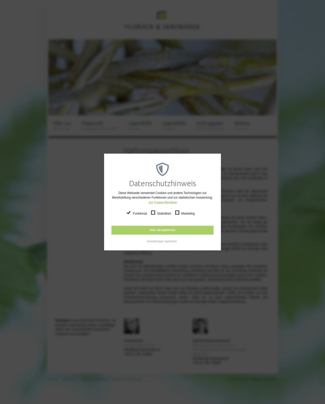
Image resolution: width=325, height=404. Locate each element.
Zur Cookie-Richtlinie (163, 202)
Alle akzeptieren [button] (162, 230)
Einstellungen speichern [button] (162, 241)
